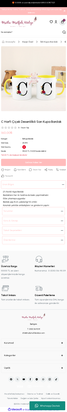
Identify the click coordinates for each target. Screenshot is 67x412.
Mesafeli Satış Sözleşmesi (14, 394)
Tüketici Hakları (12, 398)
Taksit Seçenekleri (12, 230)
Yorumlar (8, 211)
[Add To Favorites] (5, 169)
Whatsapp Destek (47, 406)
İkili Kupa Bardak (27, 139)
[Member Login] (56, 22)
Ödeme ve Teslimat (35, 394)
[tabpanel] (33, 78)
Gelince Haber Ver (33, 162)
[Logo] (19, 21)
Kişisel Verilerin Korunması (50, 398)
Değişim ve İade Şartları (29, 398)
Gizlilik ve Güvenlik (53, 394)
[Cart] (62, 22)
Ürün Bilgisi (8, 184)
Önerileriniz (9, 240)
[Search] (33, 32)
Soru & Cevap (10, 220)
